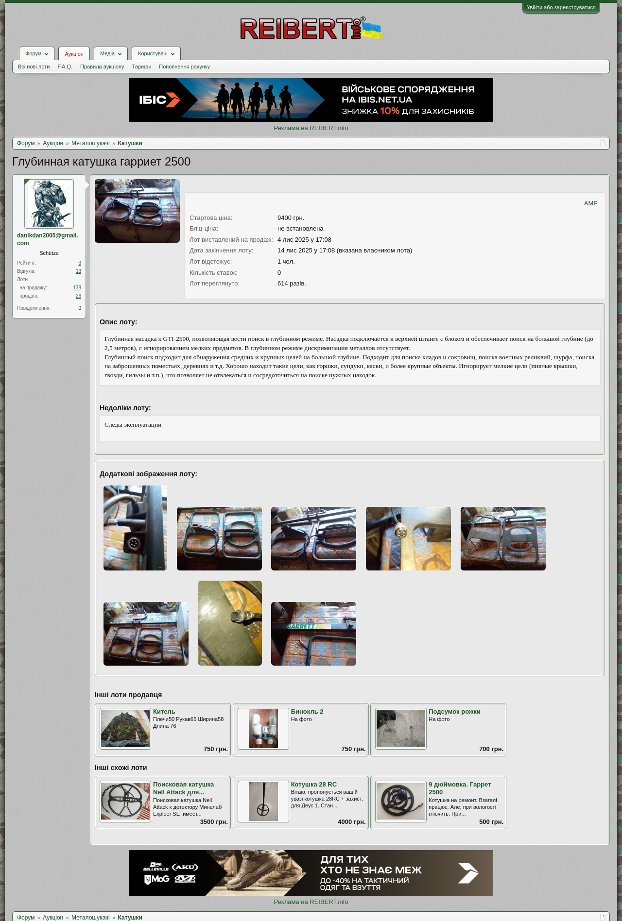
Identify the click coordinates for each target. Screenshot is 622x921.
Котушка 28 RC (314, 784)
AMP (591, 203)
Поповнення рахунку (184, 66)
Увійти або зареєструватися (561, 7)
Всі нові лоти (34, 66)
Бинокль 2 (307, 711)
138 (77, 287)
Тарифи (142, 66)
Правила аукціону (102, 66)
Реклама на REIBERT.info (311, 128)
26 (78, 296)
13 (78, 271)
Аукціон (74, 54)
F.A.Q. (64, 66)
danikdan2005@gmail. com (47, 239)
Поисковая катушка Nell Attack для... (183, 788)
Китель (164, 711)
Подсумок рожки (454, 711)
